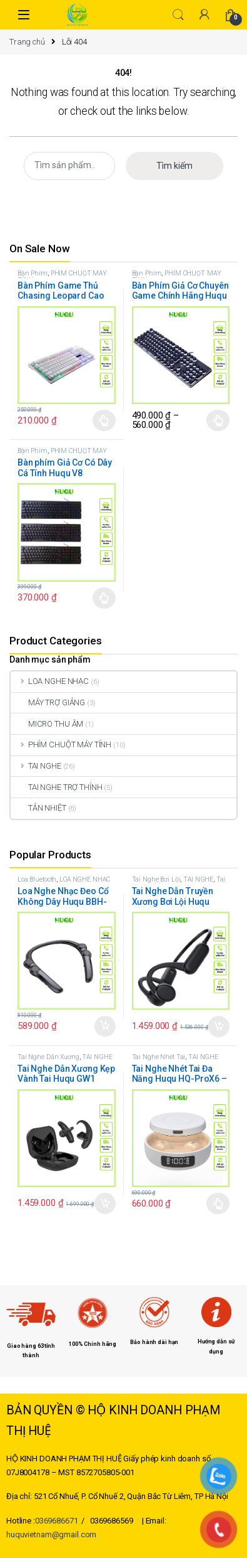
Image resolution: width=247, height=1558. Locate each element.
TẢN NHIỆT (38, 808)
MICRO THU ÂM (47, 723)
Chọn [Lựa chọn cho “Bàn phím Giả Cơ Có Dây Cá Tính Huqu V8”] (104, 598)
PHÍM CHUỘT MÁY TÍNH (62, 276)
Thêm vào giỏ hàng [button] (105, 1026)
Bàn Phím (33, 273)
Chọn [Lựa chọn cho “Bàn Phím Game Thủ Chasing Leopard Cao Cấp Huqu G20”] (104, 420)
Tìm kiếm (174, 166)
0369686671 (56, 1520)
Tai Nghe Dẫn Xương (179, 882)
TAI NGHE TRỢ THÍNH (57, 787)
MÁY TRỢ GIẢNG (48, 702)
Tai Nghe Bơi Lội (156, 879)
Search (178, 15)
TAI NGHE (36, 766)
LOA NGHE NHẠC (50, 681)
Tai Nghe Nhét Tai (159, 1057)
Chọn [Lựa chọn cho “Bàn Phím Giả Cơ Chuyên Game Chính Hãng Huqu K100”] (217, 420)
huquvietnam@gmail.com (51, 1534)
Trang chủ (27, 41)
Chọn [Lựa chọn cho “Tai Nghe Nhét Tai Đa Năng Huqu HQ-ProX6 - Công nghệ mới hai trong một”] (217, 1203)
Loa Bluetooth (37, 879)
